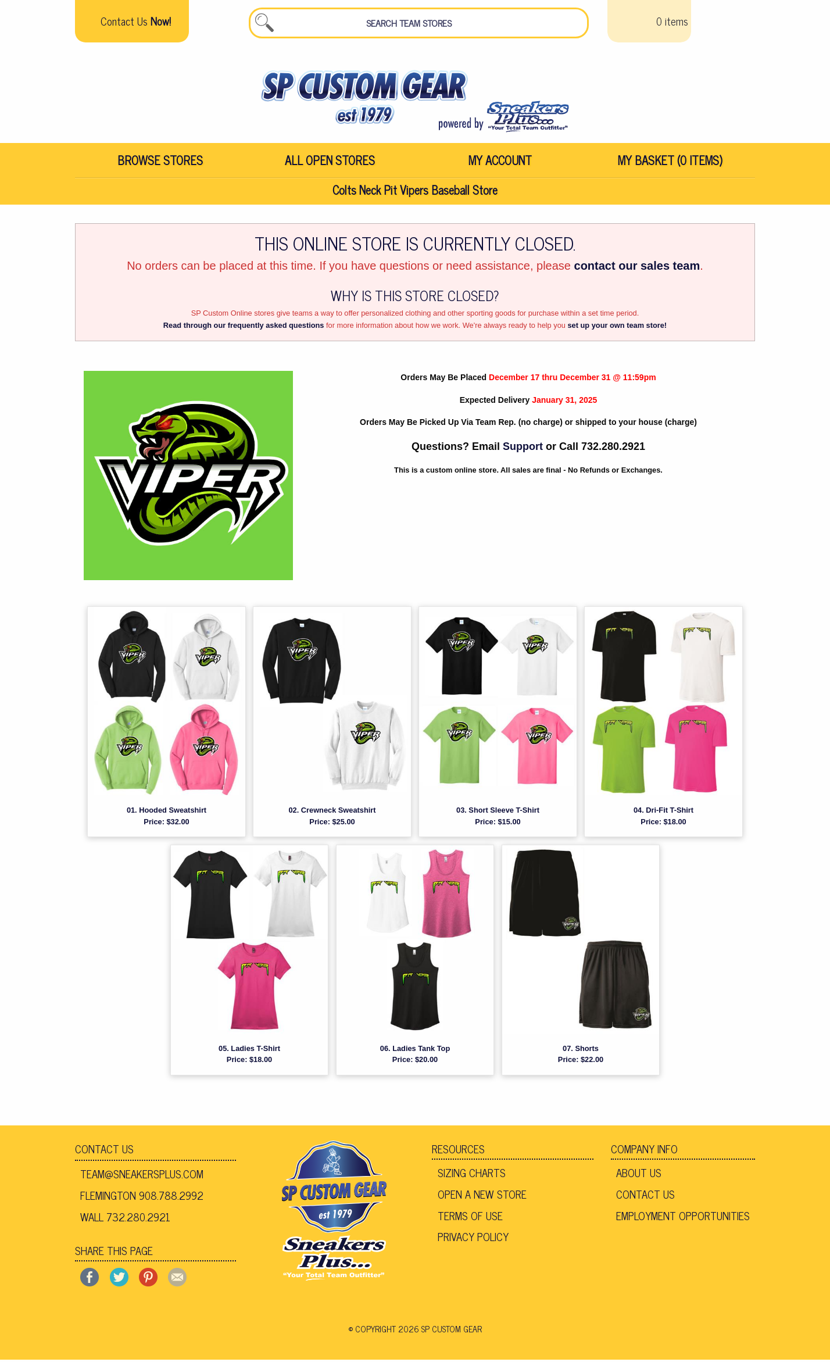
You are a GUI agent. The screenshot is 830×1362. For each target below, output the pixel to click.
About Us (638, 1175)
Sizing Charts (472, 1175)
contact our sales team (637, 268)
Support (523, 449)
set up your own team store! (617, 327)
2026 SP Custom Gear (440, 1331)
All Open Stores (330, 162)
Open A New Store (482, 1196)
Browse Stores (160, 162)
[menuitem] (160, 162)
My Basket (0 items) (670, 162)
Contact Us (104, 1151)
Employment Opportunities (683, 1217)
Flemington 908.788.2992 (141, 1197)
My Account (500, 162)
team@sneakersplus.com (141, 1176)
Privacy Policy (473, 1238)
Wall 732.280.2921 (125, 1219)
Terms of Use (470, 1217)
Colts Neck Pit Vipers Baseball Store (415, 192)
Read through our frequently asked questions (243, 327)
